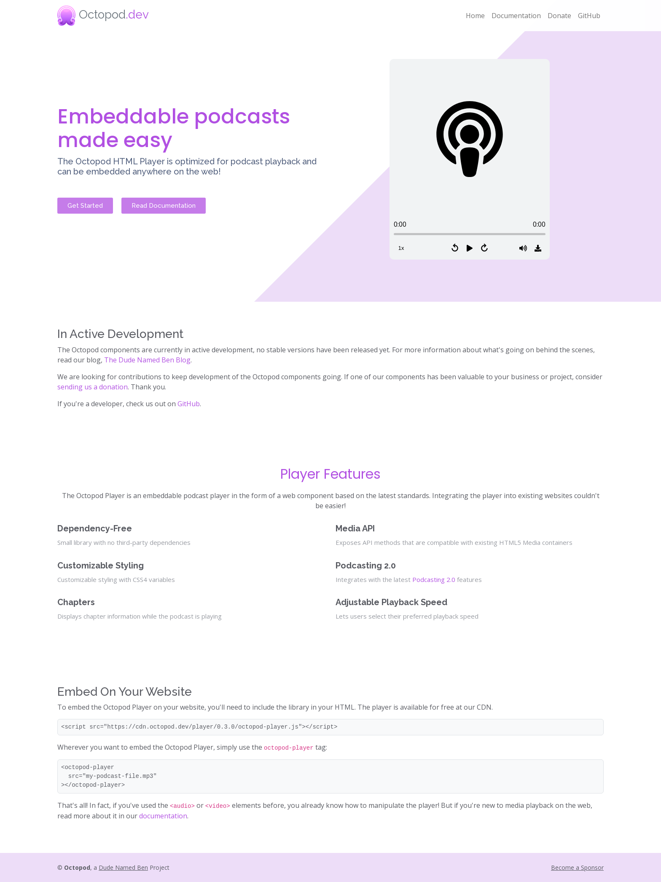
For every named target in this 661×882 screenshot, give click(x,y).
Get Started (85, 205)
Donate (559, 15)
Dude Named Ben (123, 867)
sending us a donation (92, 386)
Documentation (516, 15)
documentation (163, 815)
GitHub (589, 15)
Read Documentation (164, 205)
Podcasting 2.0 (433, 579)
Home (475, 15)
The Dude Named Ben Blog (147, 360)
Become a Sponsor (577, 867)
